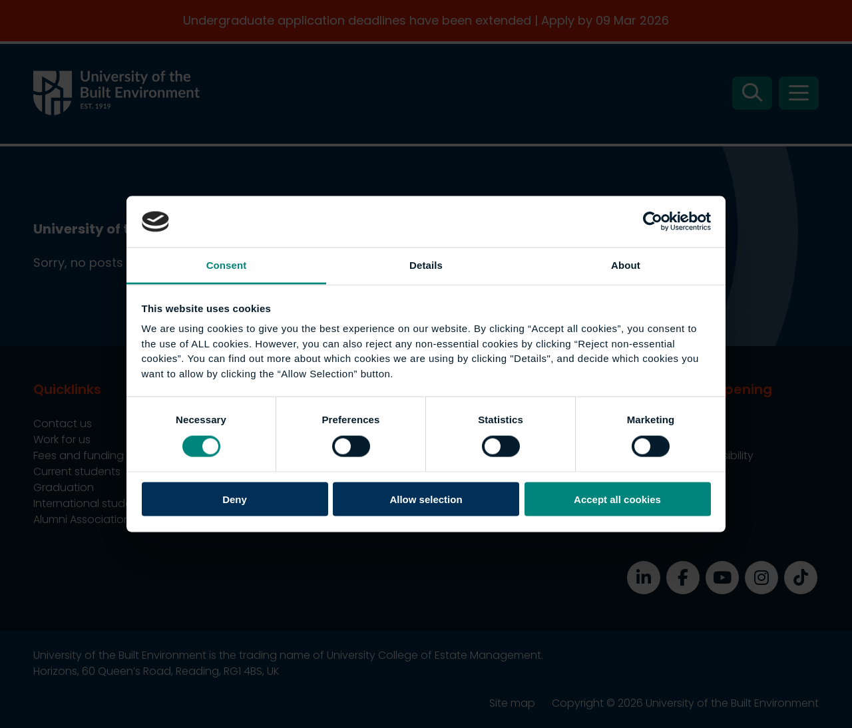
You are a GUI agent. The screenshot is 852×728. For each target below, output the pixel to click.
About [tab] (625, 264)
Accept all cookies (617, 499)
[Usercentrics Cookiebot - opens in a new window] (652, 222)
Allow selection (425, 499)
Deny (234, 499)
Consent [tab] (226, 264)
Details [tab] (426, 264)
